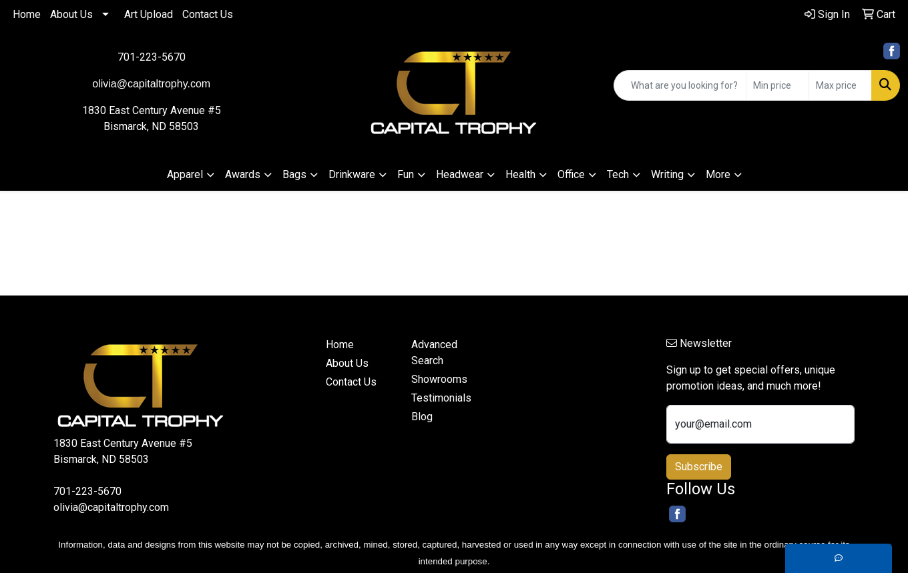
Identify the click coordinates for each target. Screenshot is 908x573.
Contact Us (207, 14)
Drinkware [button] (351, 174)
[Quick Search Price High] (840, 85)
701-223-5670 (152, 57)
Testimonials (441, 398)
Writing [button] (667, 174)
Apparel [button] (185, 174)
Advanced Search (434, 352)
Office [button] (571, 174)
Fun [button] (405, 174)
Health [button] (520, 174)
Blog (422, 416)
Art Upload (148, 14)
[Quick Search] (680, 85)
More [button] (718, 174)
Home (27, 14)
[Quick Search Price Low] (777, 85)
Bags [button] (294, 174)
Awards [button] (242, 174)
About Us (71, 14)
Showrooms (439, 379)
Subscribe (698, 466)
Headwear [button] (459, 174)
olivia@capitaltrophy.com (111, 507)
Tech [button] (618, 174)
